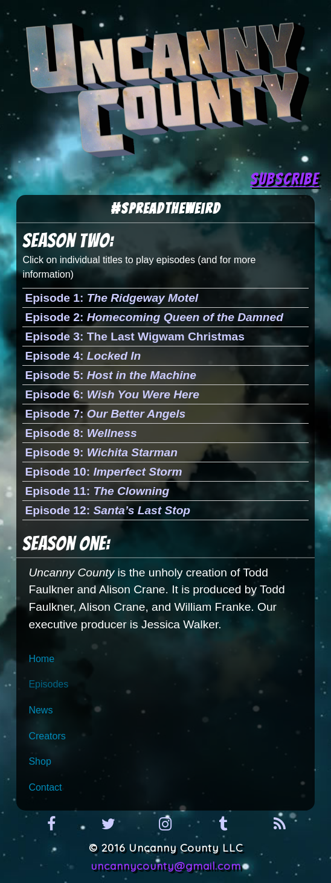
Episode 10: (103, 471)
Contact (45, 787)
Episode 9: (101, 452)
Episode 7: (105, 413)
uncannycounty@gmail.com (166, 865)
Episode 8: (81, 433)
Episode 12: (107, 510)
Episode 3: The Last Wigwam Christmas (134, 336)
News (40, 710)
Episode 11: (97, 491)
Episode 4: (83, 355)
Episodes (48, 684)
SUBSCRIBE (284, 179)
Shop (39, 761)
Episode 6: (112, 394)
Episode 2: (154, 317)
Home (41, 659)
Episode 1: (111, 298)
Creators (46, 736)
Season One (64, 544)
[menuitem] (165, 659)
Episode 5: (110, 375)
